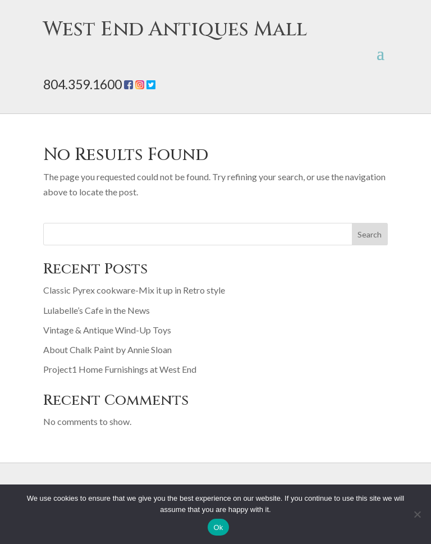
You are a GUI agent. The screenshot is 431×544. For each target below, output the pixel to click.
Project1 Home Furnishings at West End (119, 369)
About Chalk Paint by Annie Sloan (107, 349)
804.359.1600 (82, 84)
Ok (218, 527)
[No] (417, 514)
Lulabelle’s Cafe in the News (96, 310)
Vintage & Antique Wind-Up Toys (107, 329)
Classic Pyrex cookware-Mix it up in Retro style (134, 290)
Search (369, 234)
